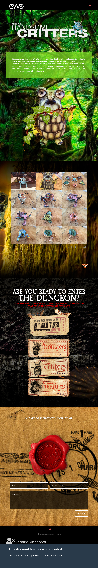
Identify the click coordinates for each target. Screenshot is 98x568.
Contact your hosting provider (24, 555)
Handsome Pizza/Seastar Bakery (49, 61)
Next (84, 247)
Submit (81, 513)
